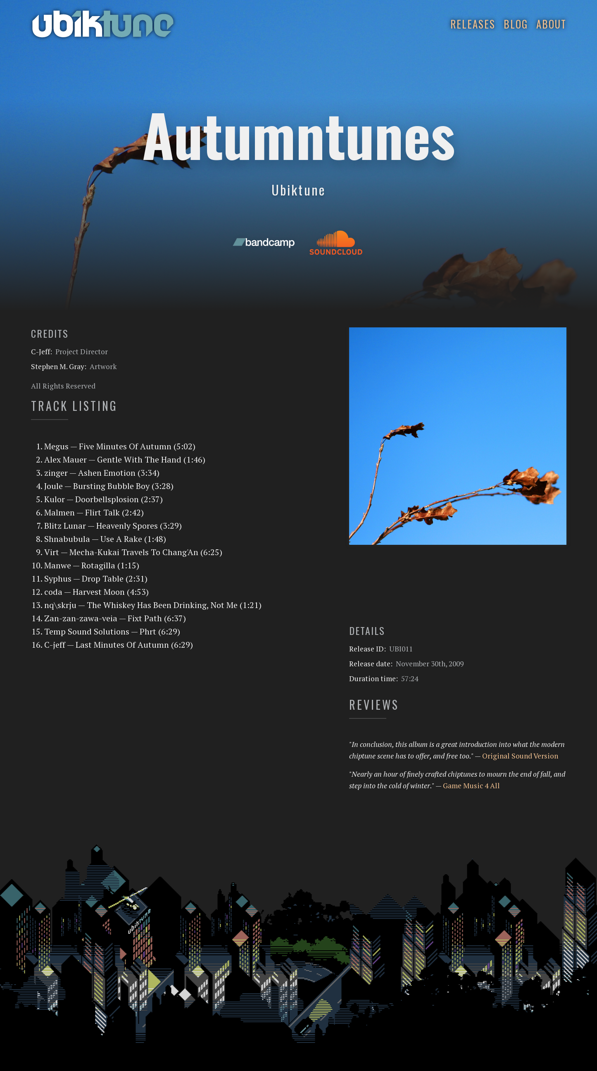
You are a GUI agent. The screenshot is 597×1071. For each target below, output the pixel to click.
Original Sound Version (520, 756)
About (551, 23)
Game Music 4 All (471, 785)
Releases (472, 23)
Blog (516, 23)
